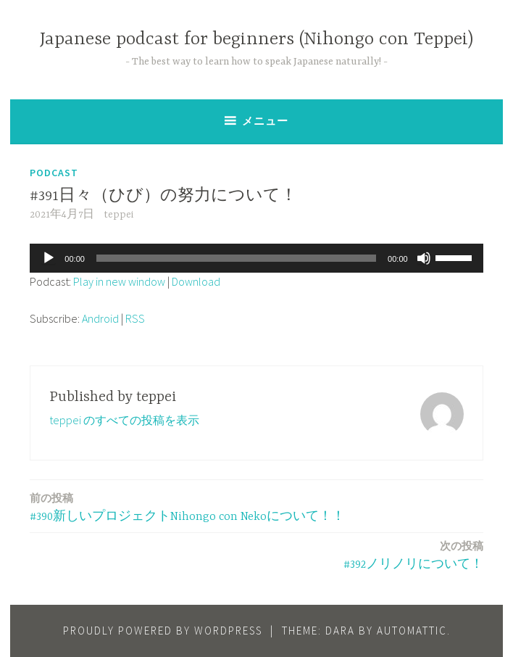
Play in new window (119, 281)
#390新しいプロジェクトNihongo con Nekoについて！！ (187, 506)
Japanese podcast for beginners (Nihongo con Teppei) (256, 39)
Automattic (412, 630)
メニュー (265, 121)
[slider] (236, 258)
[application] (256, 258)
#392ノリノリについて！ (413, 554)
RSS (135, 318)
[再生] (48, 258)
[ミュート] (424, 258)
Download (196, 281)
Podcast (54, 172)
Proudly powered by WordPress (162, 630)
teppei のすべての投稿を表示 (124, 420)
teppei (118, 214)
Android (100, 318)
